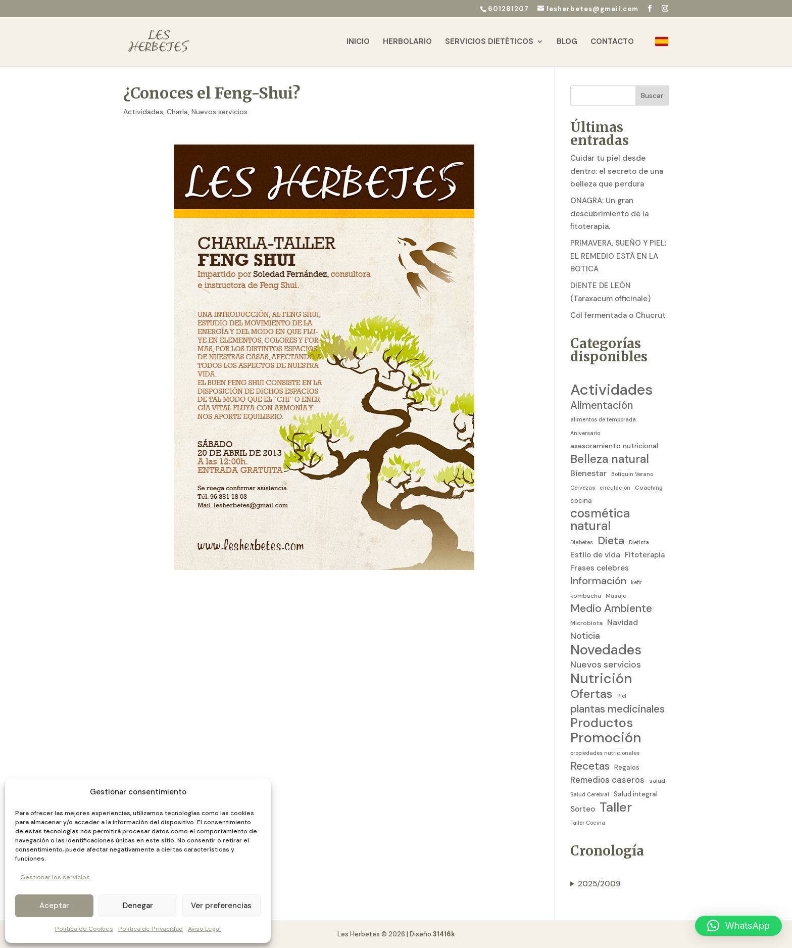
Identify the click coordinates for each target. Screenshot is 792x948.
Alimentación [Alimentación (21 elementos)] (601, 405)
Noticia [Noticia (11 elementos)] (585, 635)
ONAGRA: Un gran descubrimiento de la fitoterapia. (609, 213)
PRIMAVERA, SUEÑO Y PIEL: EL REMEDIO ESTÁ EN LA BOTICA (618, 256)
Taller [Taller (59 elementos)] (616, 807)
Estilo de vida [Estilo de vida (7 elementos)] (595, 555)
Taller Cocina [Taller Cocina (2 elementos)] (587, 822)
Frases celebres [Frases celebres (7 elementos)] (599, 568)
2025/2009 (599, 884)
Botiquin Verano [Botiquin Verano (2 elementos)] (632, 474)
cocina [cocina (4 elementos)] (581, 500)
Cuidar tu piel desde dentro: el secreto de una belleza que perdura (616, 171)
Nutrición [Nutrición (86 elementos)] (601, 678)
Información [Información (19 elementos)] (598, 581)
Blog (567, 42)
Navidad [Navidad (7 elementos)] (622, 623)
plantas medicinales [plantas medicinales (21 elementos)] (617, 709)
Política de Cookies (84, 929)
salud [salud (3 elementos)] (657, 781)
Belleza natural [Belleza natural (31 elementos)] (609, 459)
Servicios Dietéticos (489, 42)
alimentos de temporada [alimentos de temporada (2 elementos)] (603, 419)
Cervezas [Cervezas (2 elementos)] (582, 487)
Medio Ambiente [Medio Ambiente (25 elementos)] (611, 608)
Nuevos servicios (219, 111)
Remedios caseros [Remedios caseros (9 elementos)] (607, 780)
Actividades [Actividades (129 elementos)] (611, 390)
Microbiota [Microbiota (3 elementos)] (586, 623)
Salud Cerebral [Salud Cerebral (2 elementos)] (589, 794)
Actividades (143, 111)
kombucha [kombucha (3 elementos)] (585, 596)
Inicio (358, 42)
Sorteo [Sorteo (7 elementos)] (582, 809)
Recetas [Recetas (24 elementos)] (590, 766)
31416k (444, 934)
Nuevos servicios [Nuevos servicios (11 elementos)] (605, 664)
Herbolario (407, 42)
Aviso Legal (204, 929)
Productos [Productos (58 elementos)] (601, 723)
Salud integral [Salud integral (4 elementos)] (636, 794)
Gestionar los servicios (55, 877)
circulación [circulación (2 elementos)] (615, 487)
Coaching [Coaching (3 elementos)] (649, 488)
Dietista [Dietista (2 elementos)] (639, 542)
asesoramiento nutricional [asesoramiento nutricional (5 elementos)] (614, 445)
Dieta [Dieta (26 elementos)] (611, 541)
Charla (177, 111)
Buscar (652, 95)
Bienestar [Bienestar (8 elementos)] (588, 473)
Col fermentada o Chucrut (618, 315)
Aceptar (54, 905)
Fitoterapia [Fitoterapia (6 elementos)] (645, 555)
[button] (738, 926)
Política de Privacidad (150, 929)
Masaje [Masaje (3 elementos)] (616, 596)
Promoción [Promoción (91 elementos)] (605, 738)
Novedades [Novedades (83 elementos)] (605, 649)
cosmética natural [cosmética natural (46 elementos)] (600, 520)
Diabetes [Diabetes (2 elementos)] (581, 542)
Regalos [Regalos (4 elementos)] (626, 767)
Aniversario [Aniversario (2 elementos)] (585, 433)
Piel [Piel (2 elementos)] (621, 695)
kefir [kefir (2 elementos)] (636, 582)
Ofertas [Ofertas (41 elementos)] (591, 693)
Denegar (138, 905)
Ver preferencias (221, 905)
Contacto (612, 42)
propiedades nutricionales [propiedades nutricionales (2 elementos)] (604, 752)
